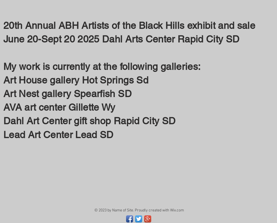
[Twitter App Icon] (138, 218)
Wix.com (177, 210)
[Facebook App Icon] (129, 218)
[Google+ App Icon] (147, 218)
